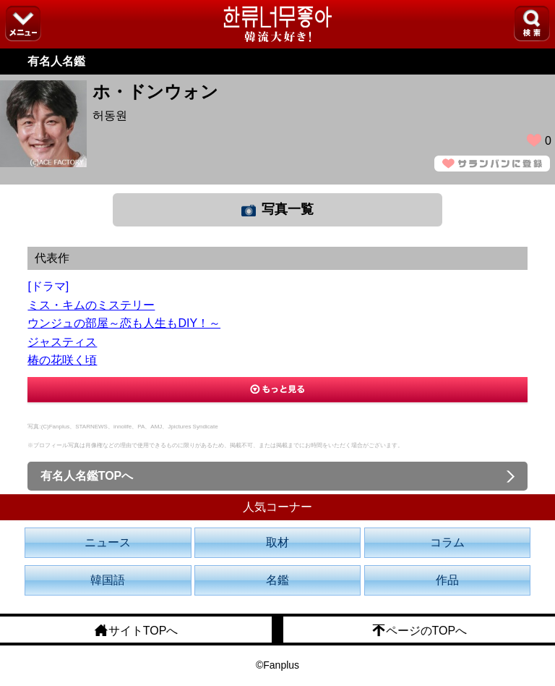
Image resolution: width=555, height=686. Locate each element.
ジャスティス (62, 342)
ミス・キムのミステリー (91, 305)
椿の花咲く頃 (62, 360)
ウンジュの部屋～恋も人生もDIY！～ (123, 323)
